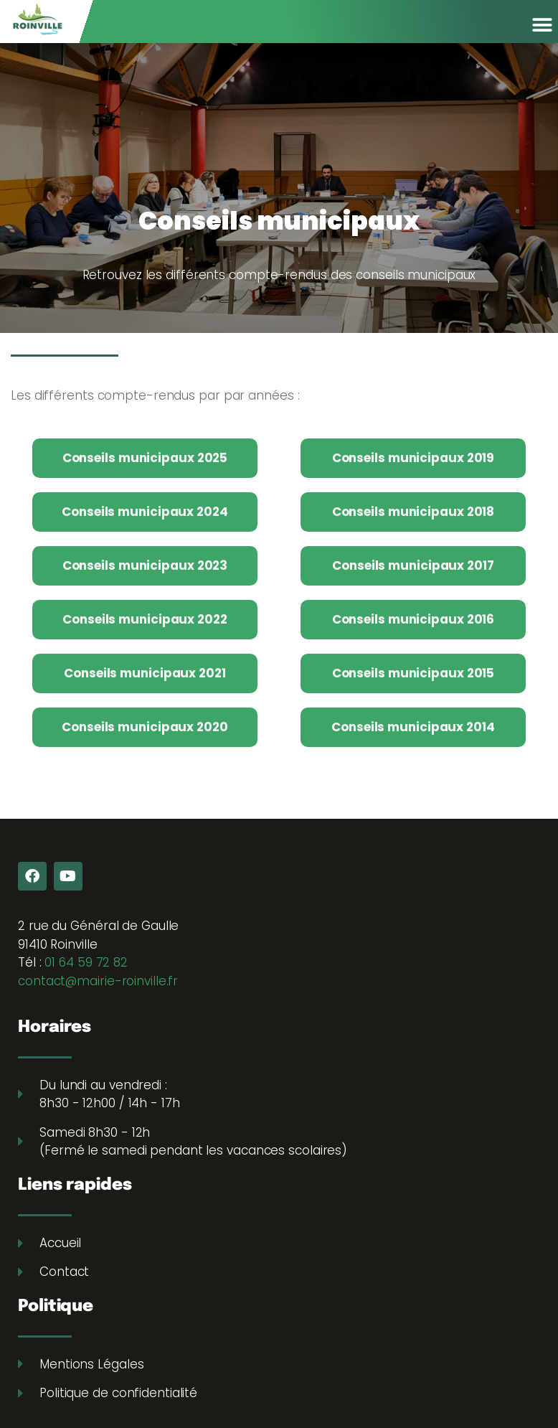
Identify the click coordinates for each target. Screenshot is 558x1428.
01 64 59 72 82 (86, 962)
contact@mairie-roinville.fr (98, 981)
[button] (542, 25)
